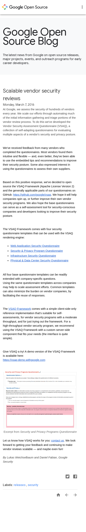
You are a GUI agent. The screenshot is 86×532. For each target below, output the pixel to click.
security (33, 485)
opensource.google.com (25, 7)
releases (20, 485)
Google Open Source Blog (35, 36)
